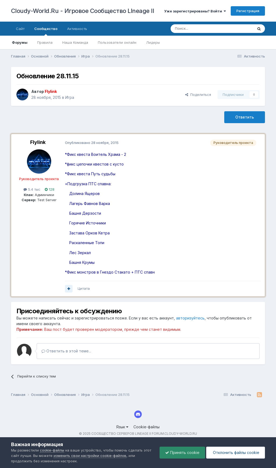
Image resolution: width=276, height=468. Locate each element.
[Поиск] (199, 28)
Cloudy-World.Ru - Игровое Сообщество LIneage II (82, 10)
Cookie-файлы (146, 427)
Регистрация (247, 11)
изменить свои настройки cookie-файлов (90, 455)
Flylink (38, 142)
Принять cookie (182, 452)
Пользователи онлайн (117, 42)
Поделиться (198, 94)
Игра (69, 97)
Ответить (244, 117)
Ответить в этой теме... (66, 351)
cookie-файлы (52, 450)
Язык (122, 427)
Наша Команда (75, 42)
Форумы (19, 42)
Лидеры (153, 42)
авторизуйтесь (190, 318)
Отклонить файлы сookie (235, 452)
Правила (45, 42)
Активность (77, 28)
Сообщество (45, 31)
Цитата (84, 288)
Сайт (20, 28)
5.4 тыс (31, 189)
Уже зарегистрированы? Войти (195, 11)
